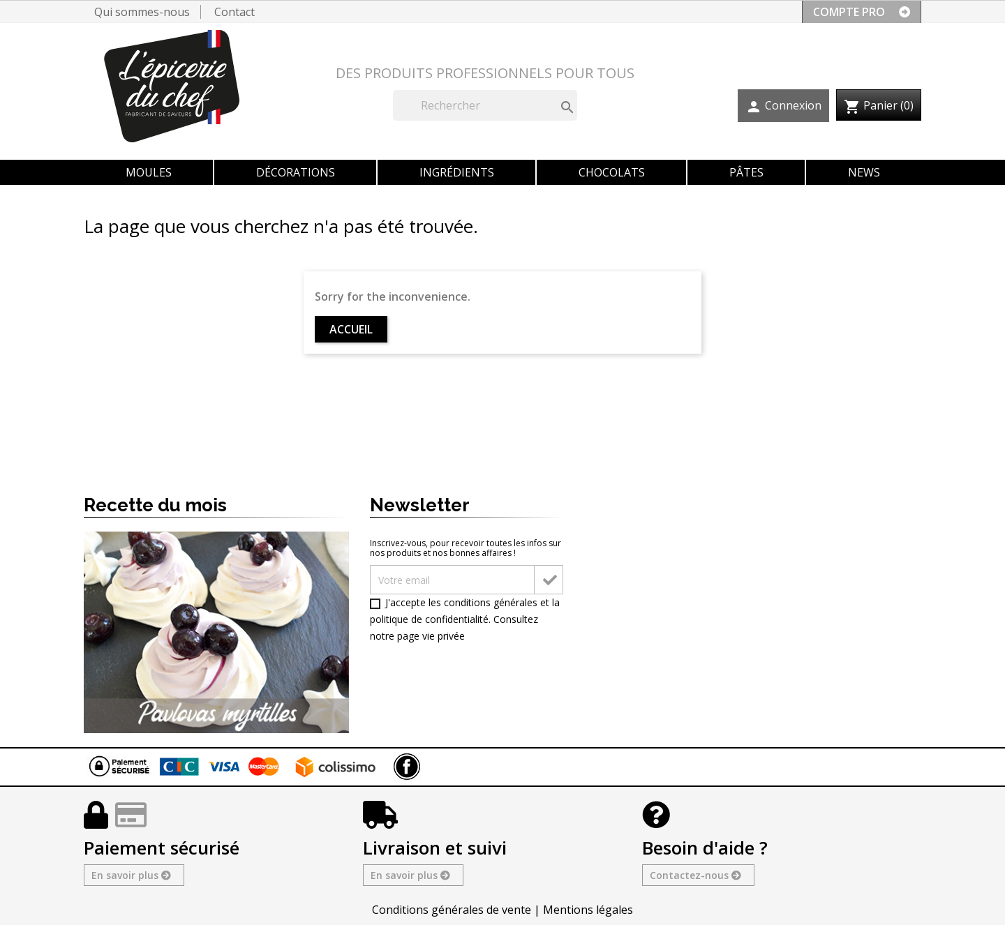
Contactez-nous (695, 875)
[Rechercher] (485, 105)
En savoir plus (130, 875)
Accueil (351, 329)
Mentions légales (588, 909)
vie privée (443, 635)
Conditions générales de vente (451, 909)
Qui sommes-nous (142, 12)
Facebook (407, 766)
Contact (234, 12)
